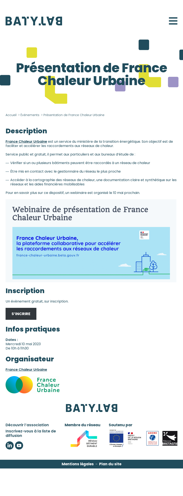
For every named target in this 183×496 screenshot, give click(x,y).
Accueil (11, 115)
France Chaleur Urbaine (26, 141)
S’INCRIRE (21, 313)
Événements (30, 115)
